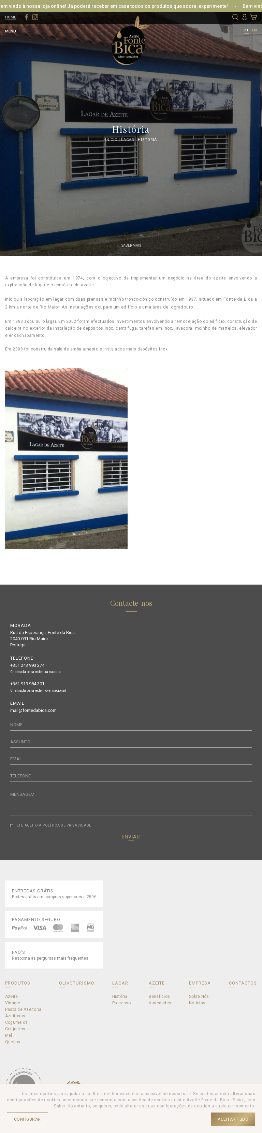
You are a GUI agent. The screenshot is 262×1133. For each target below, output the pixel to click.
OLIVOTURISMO (76, 983)
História (147, 139)
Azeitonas (15, 1016)
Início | (113, 139)
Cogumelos (16, 1022)
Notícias (197, 1003)
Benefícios (159, 996)
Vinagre (12, 1003)
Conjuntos (15, 1029)
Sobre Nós (199, 996)
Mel (8, 1035)
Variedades (160, 1003)
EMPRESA (200, 983)
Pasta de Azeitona (23, 1009)
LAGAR (120, 983)
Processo (121, 1003)
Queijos (12, 1041)
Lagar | (129, 139)
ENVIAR (131, 837)
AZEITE (157, 983)
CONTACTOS (243, 983)
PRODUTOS (17, 983)
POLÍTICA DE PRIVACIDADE (67, 825)
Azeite (11, 996)
